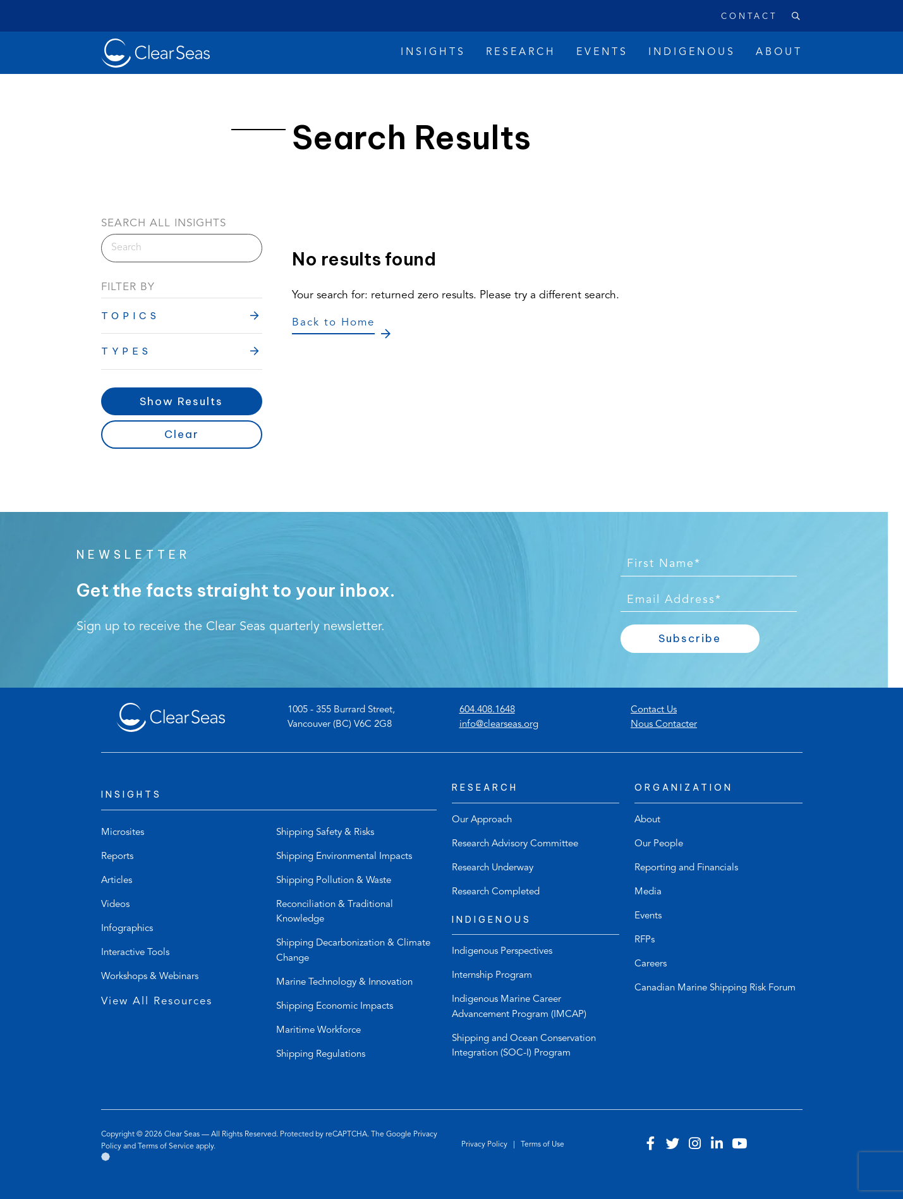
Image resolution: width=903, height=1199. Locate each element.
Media (648, 892)
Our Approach (482, 820)
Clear (181, 434)
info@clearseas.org (498, 724)
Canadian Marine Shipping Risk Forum (715, 988)
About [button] (779, 52)
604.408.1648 (487, 710)
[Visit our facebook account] (650, 1145)
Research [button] (521, 52)
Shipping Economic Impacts (334, 1006)
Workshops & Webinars (149, 977)
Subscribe (689, 638)
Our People (658, 844)
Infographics (127, 929)
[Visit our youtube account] (739, 1145)
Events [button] (602, 52)
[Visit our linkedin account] (717, 1145)
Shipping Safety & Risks (325, 832)
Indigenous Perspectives (502, 951)
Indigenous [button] (692, 52)
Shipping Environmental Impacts (344, 856)
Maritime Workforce (318, 1030)
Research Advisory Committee (515, 844)
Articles (116, 881)
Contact (749, 17)
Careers (650, 964)
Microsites (122, 832)
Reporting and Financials (686, 868)
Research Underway (492, 868)
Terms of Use (542, 1144)
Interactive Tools (135, 953)
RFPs (644, 940)
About (647, 820)
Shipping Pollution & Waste (333, 881)
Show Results (181, 401)
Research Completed (496, 892)
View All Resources (156, 1001)
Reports (117, 856)
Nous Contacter (664, 724)
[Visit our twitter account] (673, 1145)
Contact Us (654, 710)
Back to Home (333, 322)
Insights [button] (433, 52)
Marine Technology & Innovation (344, 982)
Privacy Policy (485, 1144)
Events (648, 916)
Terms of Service (166, 1146)
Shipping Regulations (320, 1054)
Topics (130, 316)
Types (126, 351)
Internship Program (492, 975)
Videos (115, 905)
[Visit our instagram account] (695, 1145)
